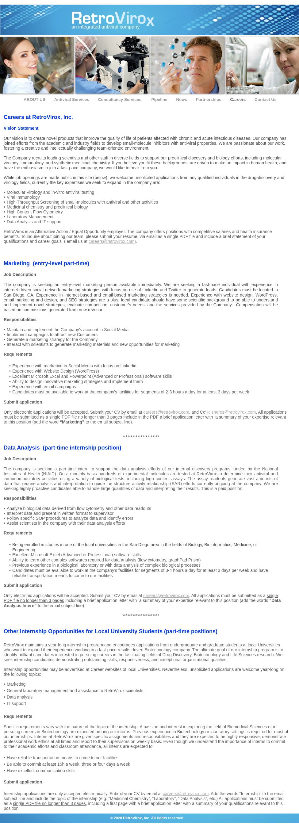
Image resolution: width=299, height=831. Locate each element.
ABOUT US (35, 99)
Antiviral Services (72, 99)
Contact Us (266, 99)
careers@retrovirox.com (166, 412)
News (182, 99)
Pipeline (160, 99)
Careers (238, 99)
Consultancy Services (121, 99)
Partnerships (209, 99)
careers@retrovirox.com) (112, 241)
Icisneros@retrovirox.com (231, 412)
